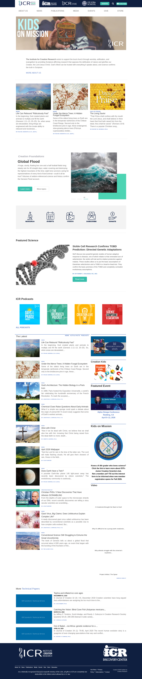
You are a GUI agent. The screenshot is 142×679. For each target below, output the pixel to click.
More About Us (33, 73)
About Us (23, 11)
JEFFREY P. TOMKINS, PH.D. (63, 636)
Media (76, 11)
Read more (79, 279)
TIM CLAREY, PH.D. (48, 549)
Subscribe (121, 3)
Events (91, 11)
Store (120, 11)
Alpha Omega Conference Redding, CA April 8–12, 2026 (108, 415)
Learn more (25, 189)
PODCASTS (85, 335)
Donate (105, 3)
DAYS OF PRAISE (95, 111)
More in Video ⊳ (121, 578)
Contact (107, 672)
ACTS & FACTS (75, 335)
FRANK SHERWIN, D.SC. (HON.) (51, 353)
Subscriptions (100, 672)
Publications (57, 11)
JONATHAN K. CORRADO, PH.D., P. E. (53, 399)
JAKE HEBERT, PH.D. (61, 603)
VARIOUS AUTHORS (61, 620)
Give (106, 11)
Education (54, 667)
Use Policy (93, 669)
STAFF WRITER (47, 460)
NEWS (18, 111)
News (39, 11)
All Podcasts (23, 327)
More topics (41, 189)
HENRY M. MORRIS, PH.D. (50, 439)
